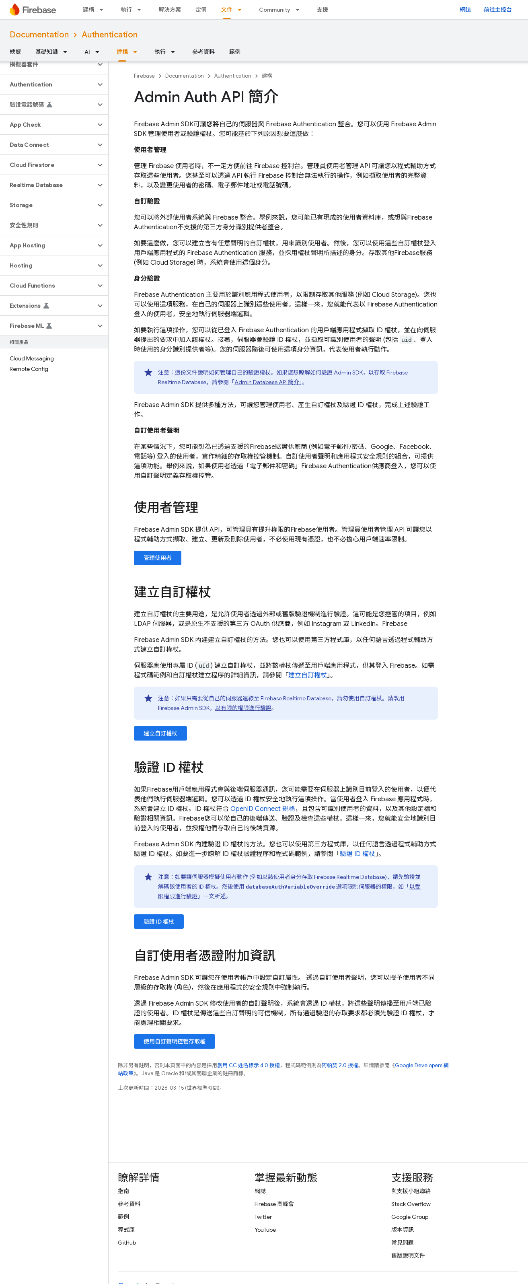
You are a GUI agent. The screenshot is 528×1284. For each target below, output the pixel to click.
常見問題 (402, 1242)
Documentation (39, 35)
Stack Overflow (411, 1204)
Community (274, 9)
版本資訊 (402, 1229)
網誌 (465, 9)
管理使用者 (158, 558)
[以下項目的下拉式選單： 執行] (141, 9)
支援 (322, 9)
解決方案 (169, 9)
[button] (47, 64)
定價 (201, 9)
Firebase (144, 75)
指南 (123, 1191)
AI (87, 52)
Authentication (110, 35)
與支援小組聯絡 (411, 1191)
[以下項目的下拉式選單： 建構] (103, 9)
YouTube (265, 1229)
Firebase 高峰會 (274, 1204)
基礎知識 (46, 52)
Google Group (409, 1216)
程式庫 (126, 1229)
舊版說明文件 (408, 1255)
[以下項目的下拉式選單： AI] (99, 52)
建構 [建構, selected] (122, 52)
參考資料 (203, 52)
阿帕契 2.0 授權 (340, 1065)
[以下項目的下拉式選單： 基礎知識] (67, 52)
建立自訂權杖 (307, 675)
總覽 (15, 52)
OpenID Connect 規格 (262, 809)
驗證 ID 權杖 (357, 854)
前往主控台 (498, 9)
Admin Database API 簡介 (266, 382)
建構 (88, 9)
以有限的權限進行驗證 (243, 708)
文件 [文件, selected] (226, 9)
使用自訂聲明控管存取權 (174, 1041)
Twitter (263, 1216)
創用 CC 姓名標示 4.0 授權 (248, 1065)
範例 (234, 52)
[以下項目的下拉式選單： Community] (300, 9)
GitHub (127, 1242)
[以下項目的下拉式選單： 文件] (242, 9)
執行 (126, 9)
